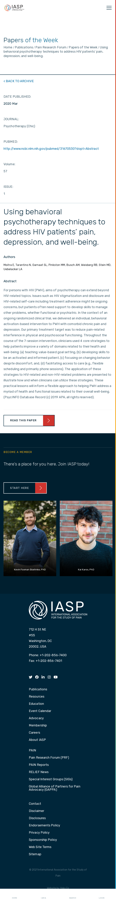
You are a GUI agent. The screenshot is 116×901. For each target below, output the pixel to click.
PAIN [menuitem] (32, 750)
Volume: (9, 164)
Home (14, 895)
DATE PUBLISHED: (17, 97)
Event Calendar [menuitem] (40, 711)
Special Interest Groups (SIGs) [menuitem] (51, 779)
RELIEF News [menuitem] (39, 772)
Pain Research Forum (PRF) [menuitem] (49, 758)
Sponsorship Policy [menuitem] (43, 840)
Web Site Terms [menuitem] (40, 847)
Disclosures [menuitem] (37, 818)
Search (72, 895)
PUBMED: (11, 142)
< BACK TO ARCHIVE (19, 81)
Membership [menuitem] (38, 725)
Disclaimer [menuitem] (36, 811)
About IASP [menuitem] (37, 740)
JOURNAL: (11, 119)
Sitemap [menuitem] (35, 854)
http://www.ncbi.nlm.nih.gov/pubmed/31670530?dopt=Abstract (51, 149)
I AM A (43, 895)
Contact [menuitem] (35, 804)
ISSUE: (8, 187)
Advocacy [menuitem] (36, 718)
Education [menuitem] (36, 704)
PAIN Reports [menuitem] (39, 765)
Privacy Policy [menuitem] (39, 832)
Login (101, 895)
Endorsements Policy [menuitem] (44, 825)
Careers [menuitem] (34, 733)
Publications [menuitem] (38, 689)
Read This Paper (23, 420)
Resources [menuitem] (36, 696)
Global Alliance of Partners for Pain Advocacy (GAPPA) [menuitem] (54, 788)
